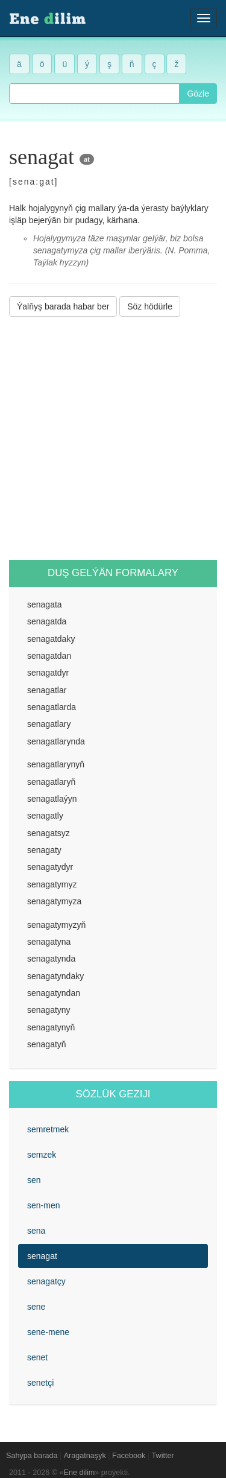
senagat (42, 1256)
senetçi (40, 1383)
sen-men (43, 1205)
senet (37, 1357)
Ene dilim (79, 1472)
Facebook (128, 1455)
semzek (41, 1154)
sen (34, 1180)
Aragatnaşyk (85, 1455)
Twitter (163, 1455)
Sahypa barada (31, 1455)
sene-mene (48, 1332)
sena (36, 1230)
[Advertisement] (113, 438)
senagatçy (46, 1281)
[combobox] (94, 93)
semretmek (48, 1129)
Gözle (198, 93)
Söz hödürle (149, 306)
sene (36, 1306)
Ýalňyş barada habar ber (63, 306)
